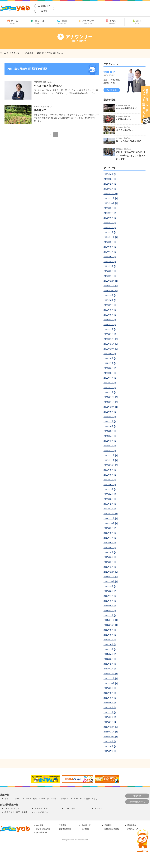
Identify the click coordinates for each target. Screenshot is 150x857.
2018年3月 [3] (110, 615)
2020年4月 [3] (110, 494)
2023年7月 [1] (110, 305)
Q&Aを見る (112, 90)
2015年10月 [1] (111, 736)
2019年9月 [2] (110, 528)
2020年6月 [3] (110, 484)
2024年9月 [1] (110, 242)
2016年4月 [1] (110, 707)
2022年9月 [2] (110, 353)
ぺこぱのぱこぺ (41, 812)
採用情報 (62, 825)
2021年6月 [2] (110, 426)
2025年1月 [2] (110, 232)
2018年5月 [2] (110, 605)
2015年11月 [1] (111, 732)
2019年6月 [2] (110, 542)
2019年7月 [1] (110, 538)
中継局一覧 (86, 825)
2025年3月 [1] (110, 222)
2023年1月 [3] (110, 334)
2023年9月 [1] (110, 295)
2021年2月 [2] (110, 445)
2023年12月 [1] (111, 281)
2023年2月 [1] (110, 329)
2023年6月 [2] (110, 310)
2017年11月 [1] (111, 620)
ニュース (37, 22)
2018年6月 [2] (110, 601)
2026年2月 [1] (110, 184)
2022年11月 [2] (111, 344)
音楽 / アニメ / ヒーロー (71, 798)
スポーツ (17, 798)
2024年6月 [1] (110, 256)
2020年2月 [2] (110, 504)
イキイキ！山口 (41, 808)
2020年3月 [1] (110, 499)
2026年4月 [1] (110, 174)
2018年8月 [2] (110, 591)
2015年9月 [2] (110, 741)
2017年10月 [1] (111, 625)
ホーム (12, 22)
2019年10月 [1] (111, 523)
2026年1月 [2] (110, 189)
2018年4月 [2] (110, 610)
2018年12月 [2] (111, 572)
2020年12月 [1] (111, 455)
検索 (45, 11)
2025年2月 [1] (110, 227)
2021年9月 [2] (110, 412)
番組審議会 (131, 825)
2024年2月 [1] (110, 271)
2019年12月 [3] (111, 513)
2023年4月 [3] (110, 319)
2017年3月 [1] (110, 659)
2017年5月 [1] (110, 649)
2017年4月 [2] (110, 654)
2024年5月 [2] (110, 261)
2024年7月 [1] (110, 252)
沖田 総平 (29, 53)
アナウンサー (87, 22)
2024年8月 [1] (110, 247)
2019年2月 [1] (110, 562)
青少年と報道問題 (43, 829)
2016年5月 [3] (110, 702)
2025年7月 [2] (110, 213)
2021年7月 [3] (110, 421)
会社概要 (39, 825)
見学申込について (137, 802)
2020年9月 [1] (110, 470)
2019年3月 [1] (110, 557)
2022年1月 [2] (110, 392)
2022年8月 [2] (110, 358)
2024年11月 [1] (111, 237)
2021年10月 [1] (111, 407)
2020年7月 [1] (110, 479)
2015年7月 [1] (110, 751)
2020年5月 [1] (110, 489)
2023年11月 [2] (111, 285)
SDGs (137, 22)
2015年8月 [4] (110, 746)
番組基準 (108, 825)
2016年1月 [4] (110, 722)
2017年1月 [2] (110, 668)
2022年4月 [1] (110, 378)
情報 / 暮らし (92, 798)
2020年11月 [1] (111, 460)
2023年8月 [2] (110, 300)
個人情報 (85, 829)
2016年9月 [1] (110, 688)
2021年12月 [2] (111, 397)
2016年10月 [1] (111, 683)
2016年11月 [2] (111, 678)
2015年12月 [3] (111, 727)
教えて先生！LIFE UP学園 (15, 812)
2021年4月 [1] (110, 436)
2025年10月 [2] (111, 203)
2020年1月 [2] (110, 508)
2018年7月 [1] (110, 596)
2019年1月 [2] (110, 567)
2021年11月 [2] (111, 402)
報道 (6, 798)
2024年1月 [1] (110, 276)
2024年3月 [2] (110, 266)
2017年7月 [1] (110, 639)
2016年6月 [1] (110, 698)
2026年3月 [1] (110, 179)
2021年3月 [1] (110, 441)
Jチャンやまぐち (11, 808)
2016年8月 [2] (110, 693)
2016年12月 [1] (111, 673)
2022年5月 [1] (110, 373)
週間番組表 (46, 6)
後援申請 (137, 796)
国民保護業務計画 (111, 829)
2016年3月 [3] (110, 712)
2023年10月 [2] (111, 290)
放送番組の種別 (65, 829)
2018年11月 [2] (111, 576)
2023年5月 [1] (110, 315)
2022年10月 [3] (111, 349)
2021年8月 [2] (110, 416)
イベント (112, 22)
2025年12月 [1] (111, 193)
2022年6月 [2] (110, 368)
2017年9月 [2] (110, 630)
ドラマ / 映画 (31, 798)
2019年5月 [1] (110, 547)
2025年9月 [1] (110, 208)
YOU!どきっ (69, 808)
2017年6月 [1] (110, 644)
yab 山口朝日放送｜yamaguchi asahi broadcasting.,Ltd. (15, 8)
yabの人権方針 (42, 832)
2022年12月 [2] (111, 339)
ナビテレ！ (99, 808)
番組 (62, 22)
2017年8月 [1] (110, 635)
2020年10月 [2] (111, 465)
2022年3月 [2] (110, 382)
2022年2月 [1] (110, 387)
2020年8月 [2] (110, 475)
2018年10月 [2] (111, 581)
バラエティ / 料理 (48, 798)
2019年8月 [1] (110, 533)
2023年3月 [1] (110, 324)
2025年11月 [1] (111, 198)
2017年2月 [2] (110, 664)
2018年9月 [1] (110, 586)
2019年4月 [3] (110, 552)
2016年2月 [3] (110, 717)
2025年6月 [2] (110, 218)
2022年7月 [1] (110, 363)
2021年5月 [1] (110, 431)
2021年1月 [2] (110, 450)
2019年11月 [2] (111, 518)
